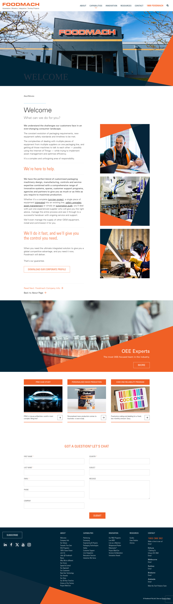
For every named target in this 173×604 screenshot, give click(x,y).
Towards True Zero (66, 545)
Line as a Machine (114, 543)
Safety (85, 548)
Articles (132, 543)
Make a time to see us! (155, 541)
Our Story (63, 578)
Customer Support (88, 550)
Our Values (63, 543)
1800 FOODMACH (155, 5)
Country (93, 456)
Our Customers (65, 570)
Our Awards (64, 575)
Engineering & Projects (90, 543)
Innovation (113, 533)
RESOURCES (126, 5)
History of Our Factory (67, 583)
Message (92, 479)
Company (27, 501)
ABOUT (83, 5)
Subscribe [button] (12, 535)
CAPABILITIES (96, 5)
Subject (92, 467)
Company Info (64, 540)
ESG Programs (64, 548)
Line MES (112, 540)
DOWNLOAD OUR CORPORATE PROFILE (47, 269)
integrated (40, 202)
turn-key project (56, 199)
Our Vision (63, 563)
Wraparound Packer (115, 545)
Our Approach (64, 568)
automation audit (64, 205)
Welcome (31, 96)
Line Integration (88, 553)
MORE (141, 365)
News (62, 558)
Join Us (62, 553)
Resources (134, 533)
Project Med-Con (65, 585)
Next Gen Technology (67, 573)
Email (26, 479)
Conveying (86, 540)
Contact (151, 533)
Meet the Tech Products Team (157, 586)
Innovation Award (114, 555)
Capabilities (88, 533)
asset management (33, 205)
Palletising (86, 538)
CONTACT (139, 5)
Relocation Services (89, 555)
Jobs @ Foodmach (66, 555)
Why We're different (66, 560)
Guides (132, 538)
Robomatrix (112, 548)
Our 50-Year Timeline (67, 580)
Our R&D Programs (115, 538)
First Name (28, 456)
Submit (97, 515)
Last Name (28, 467)
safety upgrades (73, 202)
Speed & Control (65, 565)
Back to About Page (33, 292)
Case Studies (134, 540)
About (26, 96)
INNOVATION (111, 5)
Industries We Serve (89, 558)
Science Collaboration (116, 553)
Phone (26, 490)
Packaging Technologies (90, 545)
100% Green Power (66, 550)
